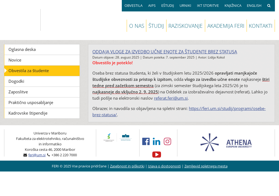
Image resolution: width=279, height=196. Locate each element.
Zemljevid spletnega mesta (206, 166)
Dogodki (16, 81)
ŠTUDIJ (156, 25)
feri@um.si (37, 154)
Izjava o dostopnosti (164, 166)
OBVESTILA (133, 5)
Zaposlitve (18, 91)
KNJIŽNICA (233, 5)
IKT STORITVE (208, 5)
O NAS (136, 25)
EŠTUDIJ (167, 5)
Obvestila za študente (28, 70)
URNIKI (185, 5)
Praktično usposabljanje (30, 102)
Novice (14, 60)
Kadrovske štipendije (27, 113)
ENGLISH (254, 5)
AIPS (152, 5)
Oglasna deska (22, 49)
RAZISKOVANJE (185, 25)
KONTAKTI (260, 25)
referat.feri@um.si (171, 98)
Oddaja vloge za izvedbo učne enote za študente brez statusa (164, 52)
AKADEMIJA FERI (225, 25)
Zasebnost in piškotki (127, 166)
